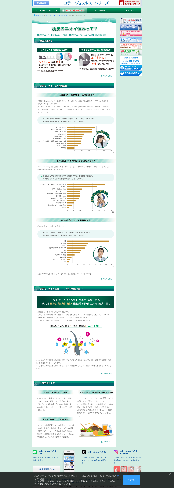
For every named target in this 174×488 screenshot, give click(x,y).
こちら (115, 476)
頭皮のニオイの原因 (60, 35)
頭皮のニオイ (44, 35)
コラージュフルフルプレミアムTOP (57, 15)
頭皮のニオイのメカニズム (81, 35)
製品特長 (100, 10)
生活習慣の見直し (101, 35)
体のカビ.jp (41, 3)
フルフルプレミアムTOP (46, 10)
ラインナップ (127, 10)
